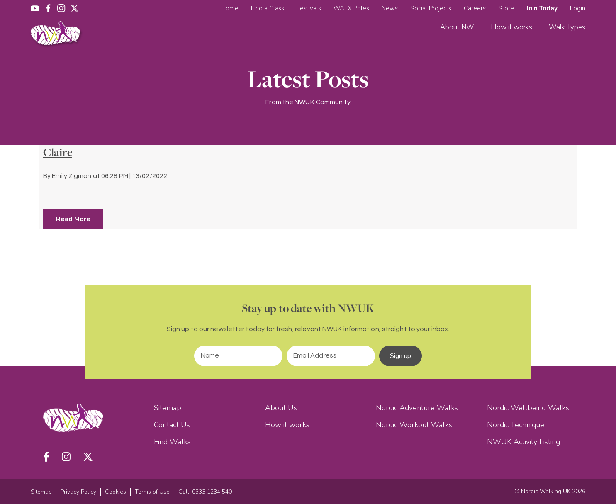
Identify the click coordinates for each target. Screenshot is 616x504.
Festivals (309, 8)
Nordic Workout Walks (414, 425)
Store (506, 8)
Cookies (115, 492)
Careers (475, 8)
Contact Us (172, 425)
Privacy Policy (78, 492)
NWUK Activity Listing (523, 442)
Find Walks (172, 442)
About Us (281, 408)
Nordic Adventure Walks (417, 408)
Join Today (542, 8)
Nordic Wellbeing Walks (528, 408)
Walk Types (567, 27)
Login (577, 8)
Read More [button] (73, 219)
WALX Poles (351, 8)
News (390, 8)
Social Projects (430, 8)
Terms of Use (152, 492)
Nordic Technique (515, 425)
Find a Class (267, 8)
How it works (511, 27)
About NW (457, 27)
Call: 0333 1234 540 (205, 492)
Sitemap (167, 408)
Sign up (400, 355)
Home (230, 8)
